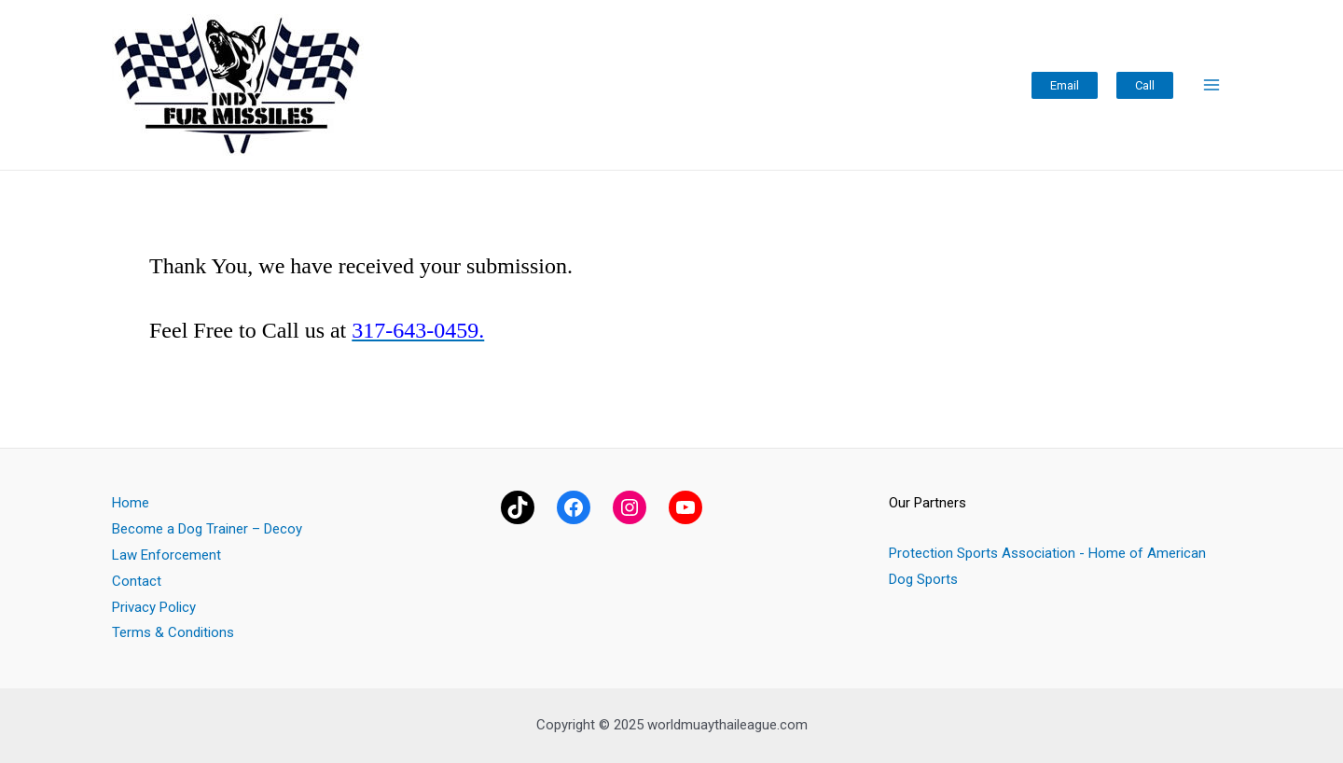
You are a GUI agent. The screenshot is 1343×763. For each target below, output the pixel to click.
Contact (136, 581)
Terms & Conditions (173, 632)
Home (130, 502)
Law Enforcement (166, 555)
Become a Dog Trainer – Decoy (207, 528)
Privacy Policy (154, 607)
